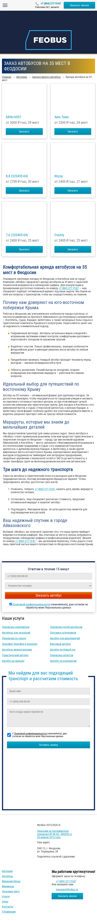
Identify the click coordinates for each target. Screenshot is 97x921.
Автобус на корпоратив (63, 660)
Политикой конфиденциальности (31, 604)
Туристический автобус (15, 655)
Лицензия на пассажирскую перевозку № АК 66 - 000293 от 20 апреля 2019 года (54, 834)
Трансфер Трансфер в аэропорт (19, 643)
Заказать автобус (49, 595)
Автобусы (7, 876)
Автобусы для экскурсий (16, 632)
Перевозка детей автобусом (66, 627)
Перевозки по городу (14, 638)
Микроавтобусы (11, 881)
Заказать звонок (79, 5)
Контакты (7, 906)
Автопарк (7, 871)
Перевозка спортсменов (15, 627)
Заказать (24, 131)
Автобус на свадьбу (13, 660)
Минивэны (8, 886)
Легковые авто (11, 891)
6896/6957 (13, 117)
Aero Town (61, 117)
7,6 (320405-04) (17, 235)
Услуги (6, 896)
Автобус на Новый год (62, 649)
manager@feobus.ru (67, 889)
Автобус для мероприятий (65, 638)
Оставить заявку (48, 744)
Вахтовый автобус (60, 643)
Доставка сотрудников (63, 632)
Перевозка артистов (61, 655)
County (59, 235)
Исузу (58, 176)
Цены (5, 901)
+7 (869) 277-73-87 (50, 3)
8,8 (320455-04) (17, 176)
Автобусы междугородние (17, 649)
